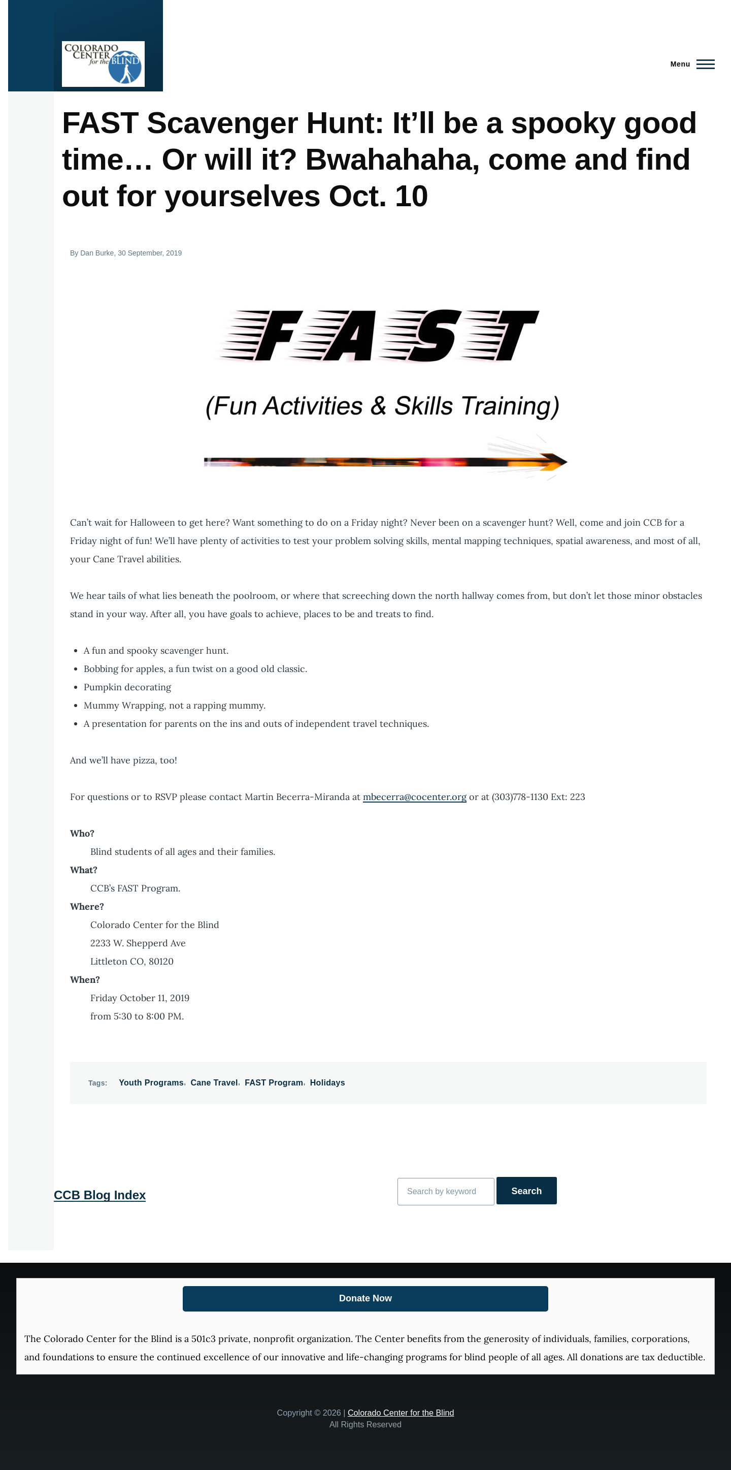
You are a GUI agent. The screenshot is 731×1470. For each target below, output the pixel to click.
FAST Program (274, 1082)
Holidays (327, 1082)
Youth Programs (151, 1082)
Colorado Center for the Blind (401, 1412)
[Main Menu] (689, 64)
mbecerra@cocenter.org (415, 797)
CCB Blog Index (100, 1195)
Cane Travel (214, 1082)
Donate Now (365, 1298)
